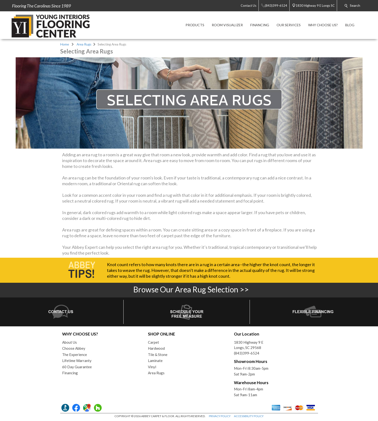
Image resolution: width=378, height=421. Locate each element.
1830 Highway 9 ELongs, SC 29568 (248, 345)
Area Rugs (84, 44)
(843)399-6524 (246, 353)
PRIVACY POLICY (220, 416)
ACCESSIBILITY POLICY (249, 416)
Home (64, 44)
